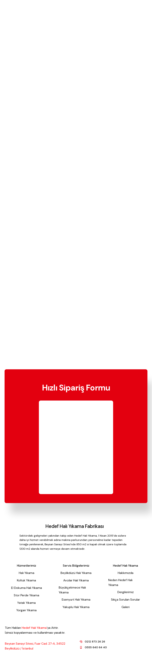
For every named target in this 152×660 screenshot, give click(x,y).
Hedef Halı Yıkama (34, 628)
